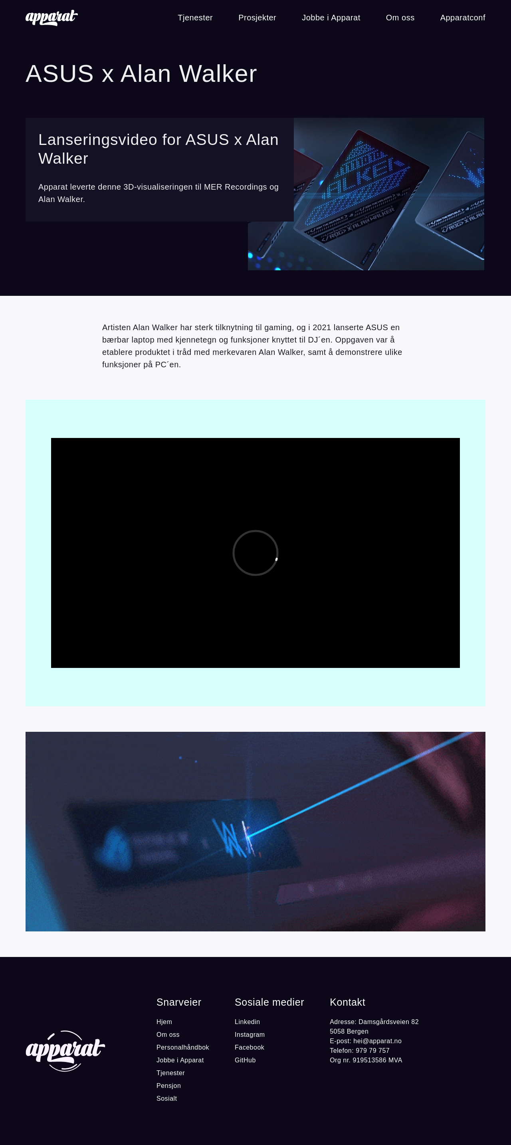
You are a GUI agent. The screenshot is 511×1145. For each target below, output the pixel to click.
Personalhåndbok (182, 1047)
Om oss (400, 17)
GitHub (245, 1060)
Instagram (250, 1034)
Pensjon (168, 1085)
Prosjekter (257, 17)
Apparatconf (462, 17)
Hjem (164, 1021)
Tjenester (195, 17)
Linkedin (247, 1021)
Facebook (249, 1047)
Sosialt (166, 1098)
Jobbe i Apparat (331, 17)
